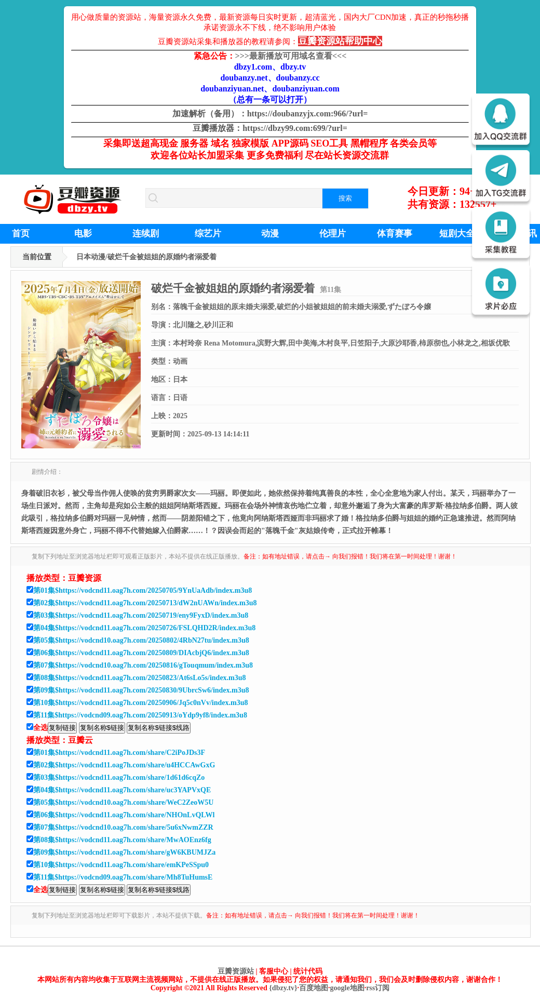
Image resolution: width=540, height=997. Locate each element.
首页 (21, 233)
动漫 (270, 233)
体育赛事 (394, 233)
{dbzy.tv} (283, 988)
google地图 (347, 988)
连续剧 (145, 233)
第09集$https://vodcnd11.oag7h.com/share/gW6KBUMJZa (124, 852)
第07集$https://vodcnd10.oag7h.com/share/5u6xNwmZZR (123, 827)
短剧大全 (457, 233)
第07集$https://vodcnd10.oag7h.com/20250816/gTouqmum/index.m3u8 (143, 665)
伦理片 (332, 233)
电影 (83, 233)
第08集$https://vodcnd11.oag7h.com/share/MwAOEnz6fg (122, 840)
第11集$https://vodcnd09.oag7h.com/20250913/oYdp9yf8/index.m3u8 (140, 715)
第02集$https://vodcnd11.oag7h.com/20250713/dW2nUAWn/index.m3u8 (145, 603)
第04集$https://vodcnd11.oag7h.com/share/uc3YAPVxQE (122, 790)
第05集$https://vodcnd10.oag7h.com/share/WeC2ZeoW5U (123, 802)
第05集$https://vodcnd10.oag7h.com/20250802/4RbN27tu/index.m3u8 (141, 640)
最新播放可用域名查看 (291, 55)
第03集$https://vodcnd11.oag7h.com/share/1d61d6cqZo (119, 777)
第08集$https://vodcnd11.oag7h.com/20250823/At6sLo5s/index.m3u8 (139, 678)
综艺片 (208, 233)
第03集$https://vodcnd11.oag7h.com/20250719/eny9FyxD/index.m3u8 (140, 615)
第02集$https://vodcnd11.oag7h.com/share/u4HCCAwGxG (124, 765)
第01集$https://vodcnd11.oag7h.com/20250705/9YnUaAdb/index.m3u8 (142, 590)
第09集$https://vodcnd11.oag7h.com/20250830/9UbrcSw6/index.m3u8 (141, 690)
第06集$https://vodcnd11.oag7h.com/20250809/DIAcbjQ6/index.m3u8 (141, 653)
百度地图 (313, 988)
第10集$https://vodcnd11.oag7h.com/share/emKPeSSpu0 (121, 865)
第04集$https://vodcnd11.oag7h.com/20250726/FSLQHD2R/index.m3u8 (144, 628)
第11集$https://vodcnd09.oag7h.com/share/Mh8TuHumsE (122, 877)
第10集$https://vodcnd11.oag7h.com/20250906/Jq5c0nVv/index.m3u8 (140, 703)
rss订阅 (377, 988)
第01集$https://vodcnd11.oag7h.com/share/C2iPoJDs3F (119, 752)
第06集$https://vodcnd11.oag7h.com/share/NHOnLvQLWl (123, 815)
